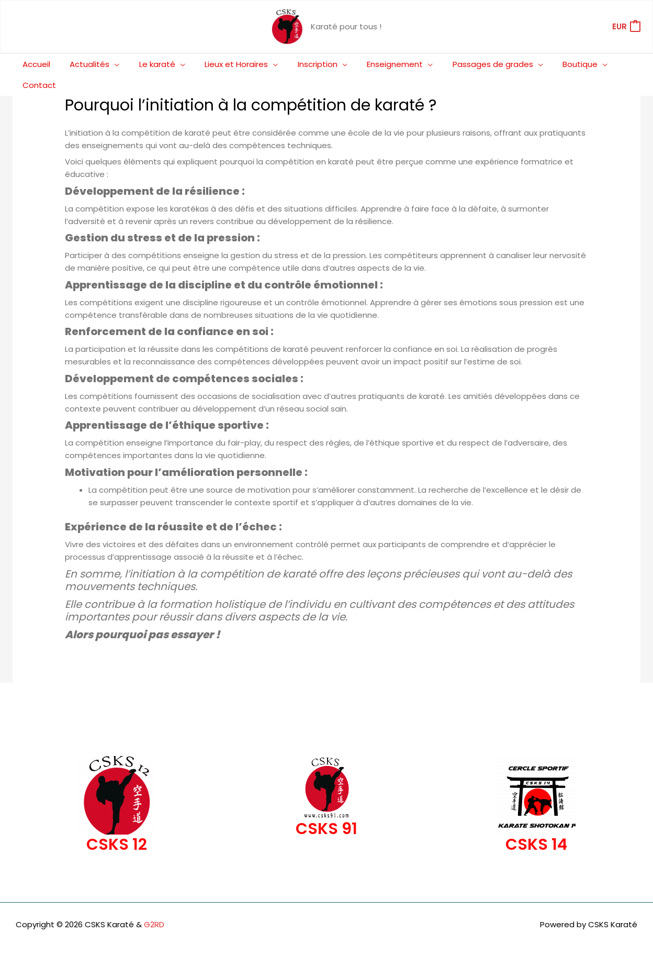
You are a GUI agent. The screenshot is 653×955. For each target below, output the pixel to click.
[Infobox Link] (117, 787)
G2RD (154, 903)
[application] (111, 64)
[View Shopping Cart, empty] (625, 27)
